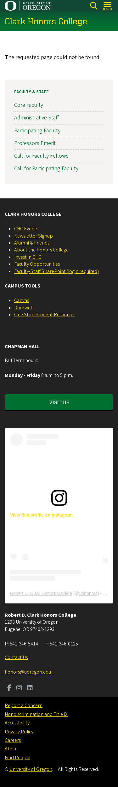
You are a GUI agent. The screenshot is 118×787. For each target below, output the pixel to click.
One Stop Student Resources (44, 314)
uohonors (88, 593)
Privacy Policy (19, 731)
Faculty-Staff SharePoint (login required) (56, 271)
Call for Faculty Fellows (41, 156)
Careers (13, 740)
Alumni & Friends (31, 242)
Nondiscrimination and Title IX (36, 714)
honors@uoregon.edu (28, 672)
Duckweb (24, 307)
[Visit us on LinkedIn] (30, 688)
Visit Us (59, 402)
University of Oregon (30, 769)
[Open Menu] (107, 5)
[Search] (94, 6)
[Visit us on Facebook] (9, 688)
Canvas (21, 300)
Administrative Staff (36, 118)
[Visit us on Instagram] (19, 688)
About (11, 748)
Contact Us (16, 657)
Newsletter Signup (33, 236)
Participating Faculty (37, 130)
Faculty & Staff (31, 92)
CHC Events (26, 228)
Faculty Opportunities (37, 264)
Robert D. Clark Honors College (41, 593)
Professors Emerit (35, 143)
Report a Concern (23, 705)
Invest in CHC (27, 257)
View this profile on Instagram (41, 515)
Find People (17, 757)
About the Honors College (41, 249)
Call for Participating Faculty (46, 169)
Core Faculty (28, 105)
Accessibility (17, 722)
